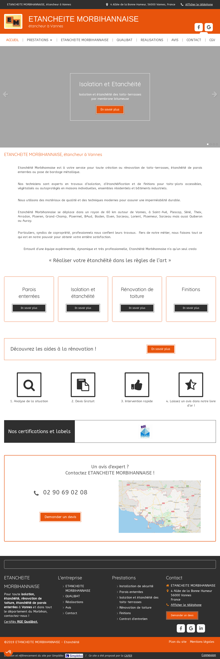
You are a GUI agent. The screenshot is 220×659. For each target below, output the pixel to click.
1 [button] (208, 144)
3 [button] (214, 144)
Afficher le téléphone (199, 4)
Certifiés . (21, 622)
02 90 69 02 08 (65, 492)
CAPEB (128, 655)
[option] (110, 94)
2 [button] (211, 144)
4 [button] (217, 144)
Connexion (209, 655)
